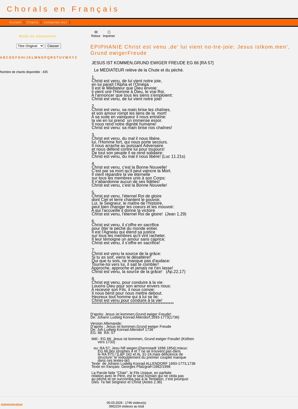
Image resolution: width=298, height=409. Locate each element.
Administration (12, 404)
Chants (32, 22)
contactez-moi (55, 22)
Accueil (15, 22)
